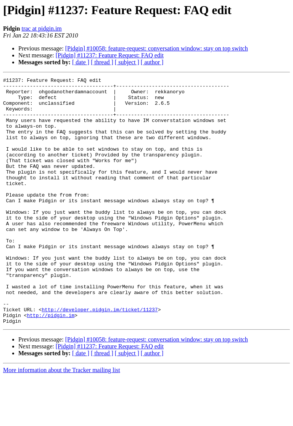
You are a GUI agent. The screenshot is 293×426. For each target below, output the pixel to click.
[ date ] (80, 62)
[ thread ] (102, 62)
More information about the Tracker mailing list (61, 419)
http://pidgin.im (50, 363)
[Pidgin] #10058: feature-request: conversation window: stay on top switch (156, 48)
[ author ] (152, 62)
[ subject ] (127, 62)
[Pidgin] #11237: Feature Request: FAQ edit (110, 55)
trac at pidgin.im (41, 28)
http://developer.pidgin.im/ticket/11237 (100, 356)
